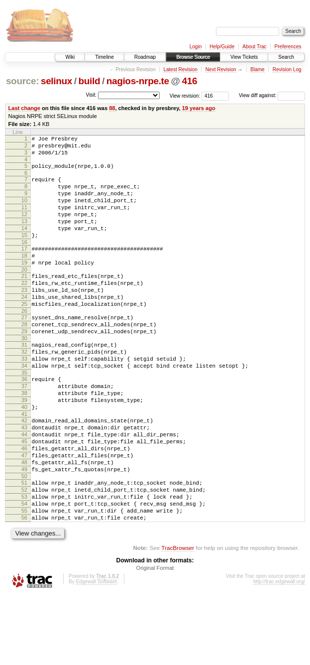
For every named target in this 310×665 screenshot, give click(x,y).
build (90, 81)
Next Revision (221, 69)
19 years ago (198, 108)
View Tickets (244, 57)
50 (24, 537)
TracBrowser (177, 618)
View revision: (185, 95)
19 (24, 285)
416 (190, 81)
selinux (56, 81)
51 (24, 544)
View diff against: (272, 95)
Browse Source (193, 57)
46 (24, 504)
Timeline (104, 57)
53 (24, 561)
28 (24, 357)
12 (24, 228)
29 (24, 366)
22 (24, 308)
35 (24, 414)
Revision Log (287, 69)
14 (24, 245)
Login (196, 46)
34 (24, 406)
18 (24, 276)
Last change (24, 108)
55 (24, 578)
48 (24, 521)
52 (24, 552)
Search (286, 57)
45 (24, 495)
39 (24, 446)
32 (24, 389)
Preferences (288, 46)
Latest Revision (180, 69)
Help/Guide (221, 46)
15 (24, 253)
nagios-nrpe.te (137, 81)
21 (24, 300)
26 (24, 342)
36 (24, 421)
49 (24, 529)
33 (24, 397)
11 (24, 219)
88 (112, 108)
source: (22, 81)
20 (24, 293)
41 (24, 463)
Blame (257, 69)
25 (24, 334)
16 (24, 262)
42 (24, 470)
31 (24, 381)
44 (24, 487)
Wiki (70, 57)
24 (24, 325)
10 (24, 211)
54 (24, 569)
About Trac (254, 46)
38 (24, 438)
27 (24, 349)
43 (24, 478)
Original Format (155, 638)
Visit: (91, 95)
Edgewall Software (96, 652)
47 (24, 512)
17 (24, 268)
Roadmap (145, 57)
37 (24, 429)
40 (24, 455)
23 (24, 317)
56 (24, 586)
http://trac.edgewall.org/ (279, 652)
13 (24, 236)
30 (24, 374)
